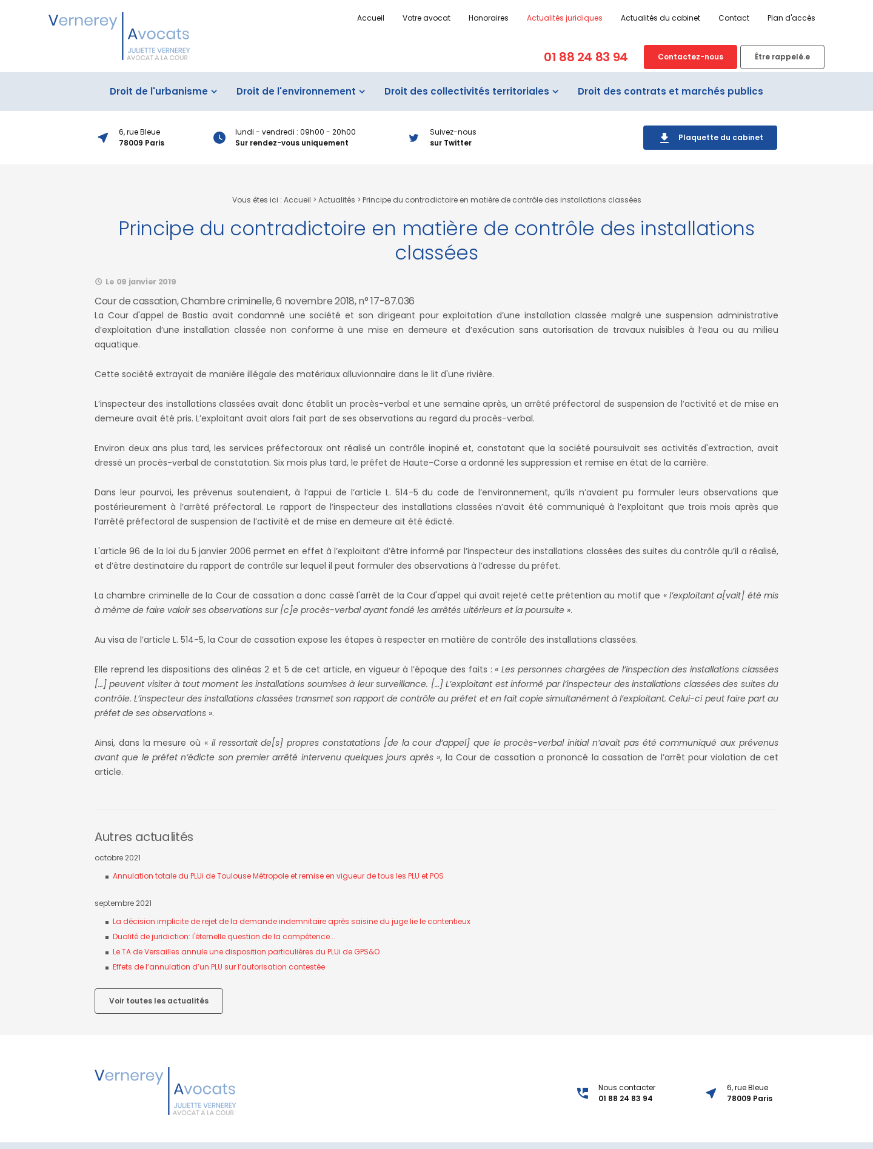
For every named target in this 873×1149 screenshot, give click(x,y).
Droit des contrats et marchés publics (670, 103)
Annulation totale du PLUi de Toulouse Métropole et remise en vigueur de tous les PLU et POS (278, 888)
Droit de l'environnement (296, 103)
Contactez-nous (644, 57)
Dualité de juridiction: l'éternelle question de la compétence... (224, 948)
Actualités (336, 212)
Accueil (324, 18)
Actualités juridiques (519, 18)
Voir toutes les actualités (159, 1013)
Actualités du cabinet (614, 18)
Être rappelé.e (736, 57)
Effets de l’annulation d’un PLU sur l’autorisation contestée (219, 979)
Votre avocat (380, 18)
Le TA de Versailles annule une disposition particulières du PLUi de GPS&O (246, 964)
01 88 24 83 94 (540, 57)
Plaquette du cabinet (710, 150)
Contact (687, 18)
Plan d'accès (745, 18)
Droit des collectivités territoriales (466, 103)
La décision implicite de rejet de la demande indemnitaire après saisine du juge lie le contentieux (291, 933)
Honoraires (443, 18)
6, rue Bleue (749, 1105)
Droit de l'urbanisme (159, 103)
